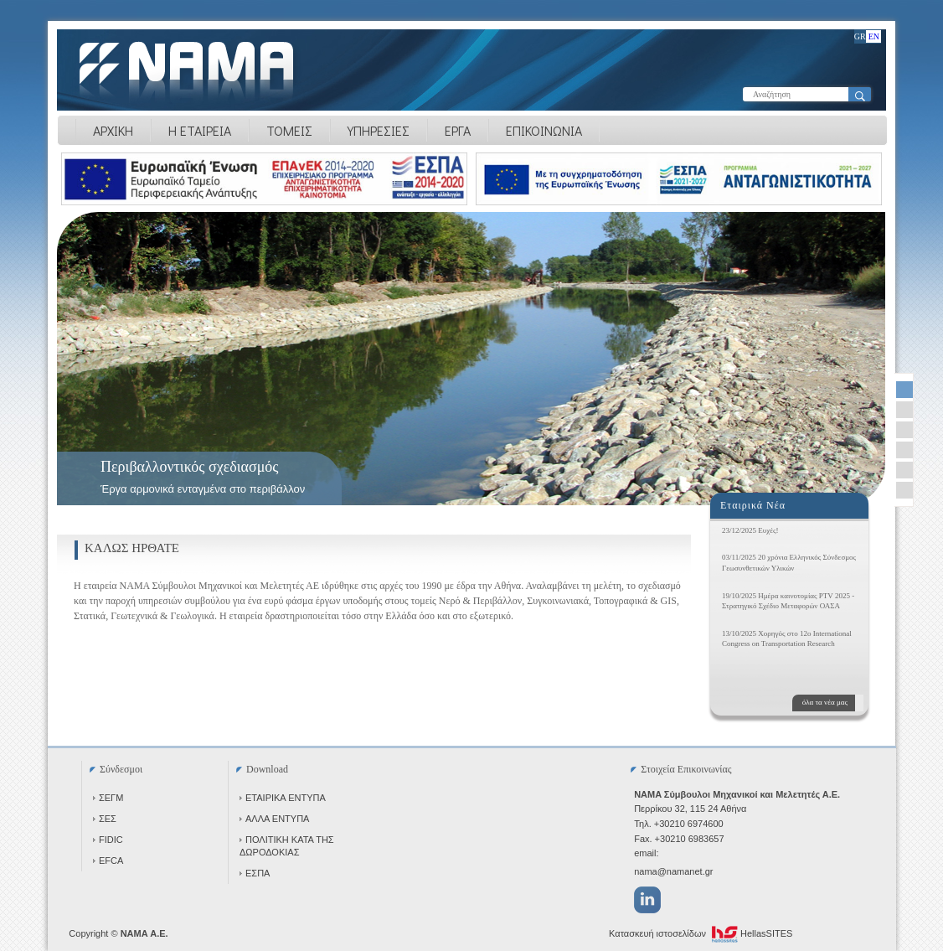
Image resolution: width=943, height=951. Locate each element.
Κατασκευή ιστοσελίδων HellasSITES (700, 934)
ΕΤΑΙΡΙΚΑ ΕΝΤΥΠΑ (283, 798)
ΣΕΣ (104, 819)
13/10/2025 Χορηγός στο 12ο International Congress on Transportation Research (787, 639)
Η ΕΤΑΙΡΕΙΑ (199, 130)
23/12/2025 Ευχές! (750, 530)
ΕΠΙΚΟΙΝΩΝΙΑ (544, 130)
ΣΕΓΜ (108, 798)
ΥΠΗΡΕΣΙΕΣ (379, 130)
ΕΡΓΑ (458, 130)
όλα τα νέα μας (825, 702)
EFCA (108, 860)
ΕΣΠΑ (255, 873)
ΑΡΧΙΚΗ (113, 130)
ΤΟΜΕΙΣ (289, 130)
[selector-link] (904, 390)
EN (873, 36)
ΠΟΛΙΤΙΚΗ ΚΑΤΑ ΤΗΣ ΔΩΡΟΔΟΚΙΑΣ (287, 846)
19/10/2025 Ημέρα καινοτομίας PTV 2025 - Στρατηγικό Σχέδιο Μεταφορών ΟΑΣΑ (788, 601)
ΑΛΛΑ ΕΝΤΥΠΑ (274, 819)
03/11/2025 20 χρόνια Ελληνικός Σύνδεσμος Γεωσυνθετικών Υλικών (789, 562)
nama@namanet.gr (673, 871)
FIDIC (108, 840)
